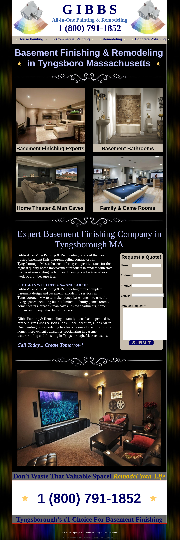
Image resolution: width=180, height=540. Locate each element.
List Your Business (111, 538)
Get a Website (94, 538)
